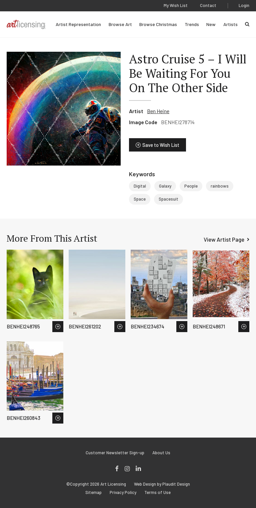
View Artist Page (224, 239)
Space (140, 199)
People (191, 186)
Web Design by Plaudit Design (162, 484)
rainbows (220, 186)
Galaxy (165, 186)
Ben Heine (158, 111)
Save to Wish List (160, 145)
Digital (140, 186)
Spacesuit (168, 199)
